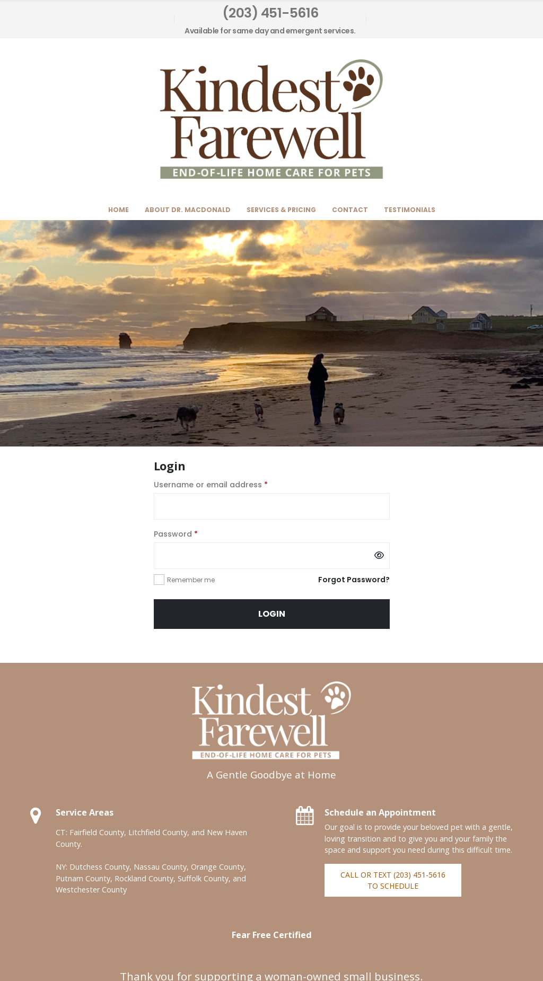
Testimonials (409, 209)
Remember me (191, 579)
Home (118, 209)
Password (193, 533)
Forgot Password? (354, 579)
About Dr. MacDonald (188, 209)
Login (271, 614)
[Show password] (379, 555)
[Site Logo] (271, 119)
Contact (350, 209)
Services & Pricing (281, 209)
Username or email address (228, 484)
